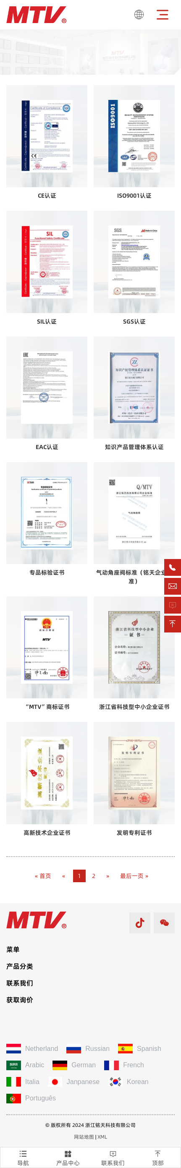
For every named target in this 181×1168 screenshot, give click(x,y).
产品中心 (67, 1157)
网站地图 (84, 1136)
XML (102, 1136)
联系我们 (113, 1157)
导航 (22, 1157)
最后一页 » (134, 876)
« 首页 (43, 876)
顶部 (158, 1157)
